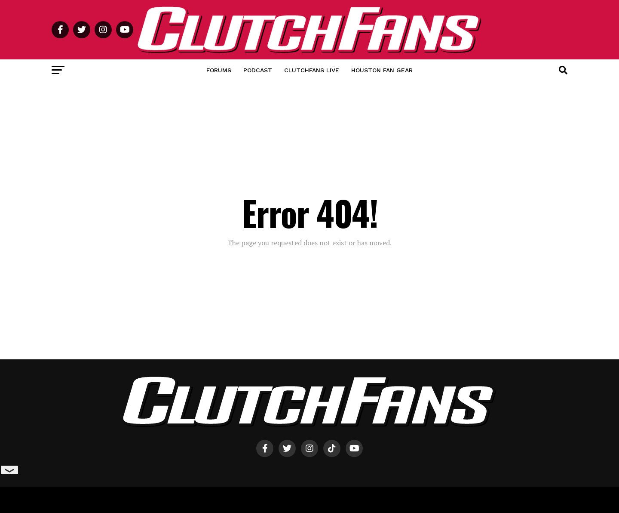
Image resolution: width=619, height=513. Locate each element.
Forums (218, 70)
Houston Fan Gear (382, 70)
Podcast (257, 70)
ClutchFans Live (311, 70)
